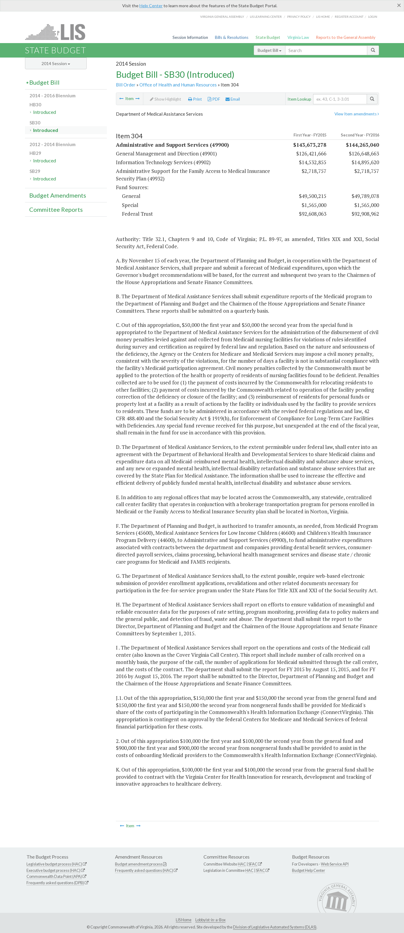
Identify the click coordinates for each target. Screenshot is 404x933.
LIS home (323, 16)
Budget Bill (269, 50)
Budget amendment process (139, 864)
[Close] (399, 5)
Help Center (151, 5)
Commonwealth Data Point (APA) (54, 876)
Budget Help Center (308, 870)
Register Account (349, 16)
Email (232, 99)
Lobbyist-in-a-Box (210, 919)
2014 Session (56, 63)
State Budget (268, 37)
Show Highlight (165, 99)
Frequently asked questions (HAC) (144, 870)
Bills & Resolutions (231, 37)
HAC (242, 864)
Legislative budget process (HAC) (54, 864)
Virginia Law (298, 37)
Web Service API (335, 864)
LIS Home (183, 919)
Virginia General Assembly (222, 16)
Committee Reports (56, 209)
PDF (214, 99)
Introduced (44, 112)
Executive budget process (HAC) (53, 870)
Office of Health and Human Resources (178, 84)
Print (195, 99)
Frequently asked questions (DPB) (55, 882)
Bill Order (125, 84)
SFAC (252, 864)
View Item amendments (356, 113)
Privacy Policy (299, 16)
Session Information (190, 37)
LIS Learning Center (266, 16)
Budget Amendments (57, 195)
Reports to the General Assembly (345, 37)
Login (372, 16)
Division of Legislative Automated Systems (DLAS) (274, 927)
